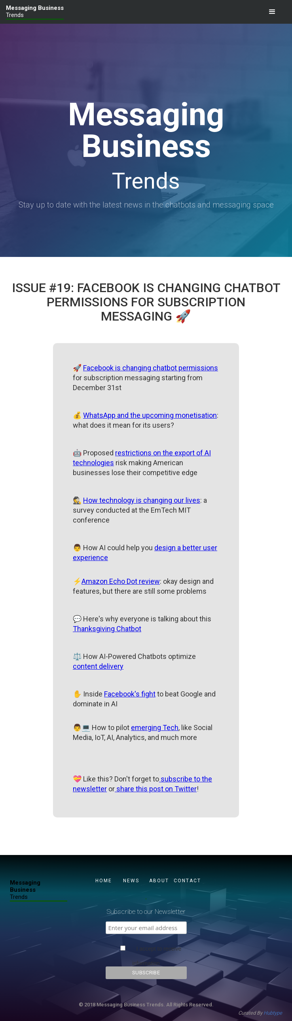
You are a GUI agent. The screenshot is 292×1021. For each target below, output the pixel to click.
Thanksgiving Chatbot (107, 629)
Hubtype (273, 1013)
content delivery (98, 666)
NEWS (131, 880)
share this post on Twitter (156, 789)
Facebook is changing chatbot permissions (150, 368)
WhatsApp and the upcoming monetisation (150, 415)
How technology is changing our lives (141, 500)
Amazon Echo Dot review (121, 581)
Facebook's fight (129, 694)
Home (103, 880)
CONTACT (186, 880)
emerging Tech (154, 727)
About (159, 880)
